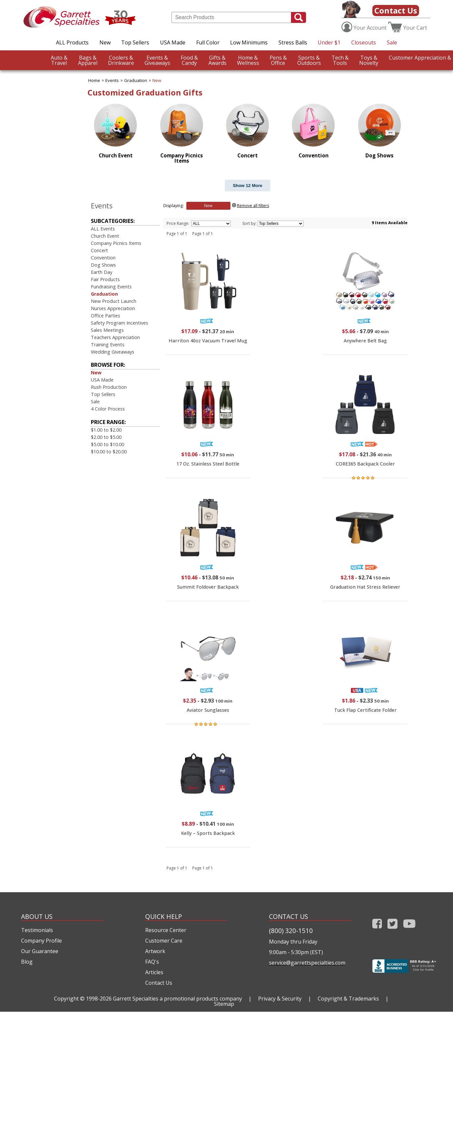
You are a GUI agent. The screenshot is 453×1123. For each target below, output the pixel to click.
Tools (340, 60)
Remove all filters (253, 205)
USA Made (172, 42)
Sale (392, 42)
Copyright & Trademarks (348, 998)
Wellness (248, 60)
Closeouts (363, 42)
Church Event (105, 236)
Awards (217, 60)
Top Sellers (135, 42)
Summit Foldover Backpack (208, 587)
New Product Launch (113, 301)
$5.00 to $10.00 (107, 444)
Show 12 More (247, 185)
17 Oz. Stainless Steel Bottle (207, 464)
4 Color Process (108, 409)
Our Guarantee (39, 951)
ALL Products (72, 42)
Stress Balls (293, 42)
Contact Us (395, 10)
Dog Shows (103, 265)
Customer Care (163, 940)
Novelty (368, 60)
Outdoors (309, 60)
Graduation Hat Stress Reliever (365, 587)
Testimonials (37, 930)
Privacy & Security (280, 998)
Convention (103, 257)
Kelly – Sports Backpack (208, 833)
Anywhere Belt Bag (365, 340)
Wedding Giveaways (112, 352)
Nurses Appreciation (113, 308)
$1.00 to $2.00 (106, 430)
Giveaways (157, 60)
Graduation (135, 80)
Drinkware (121, 60)
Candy (189, 60)
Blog (27, 961)
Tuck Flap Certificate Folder (365, 710)
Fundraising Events (111, 286)
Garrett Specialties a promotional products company (177, 998)
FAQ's (152, 961)
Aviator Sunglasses (208, 710)
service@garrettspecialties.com (307, 962)
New (105, 42)
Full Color (208, 42)
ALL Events (103, 229)
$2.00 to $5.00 (106, 437)
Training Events (107, 344)
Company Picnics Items (116, 243)
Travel (59, 60)
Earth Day (101, 272)
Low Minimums (249, 42)
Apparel (87, 60)
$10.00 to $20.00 (109, 451)
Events (112, 80)
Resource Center (165, 930)
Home (94, 80)
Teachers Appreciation (115, 337)
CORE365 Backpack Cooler (365, 464)
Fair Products (105, 279)
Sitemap (224, 1003)
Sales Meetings (107, 330)
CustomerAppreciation (21, 80)
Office (278, 60)
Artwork (155, 951)
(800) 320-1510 (291, 930)
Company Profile (41, 940)
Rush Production (109, 387)
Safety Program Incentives (119, 323)
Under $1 (329, 42)
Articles (154, 972)
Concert (99, 250)
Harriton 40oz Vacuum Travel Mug (208, 340)
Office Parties (105, 315)
